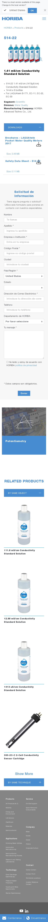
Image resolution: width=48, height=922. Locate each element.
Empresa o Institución (15, 237)
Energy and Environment (10, 813)
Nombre (8, 215)
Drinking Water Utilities (14, 843)
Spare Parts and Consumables (31, 809)
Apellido (9, 226)
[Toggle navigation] (44, 18)
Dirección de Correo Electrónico (21, 294)
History (28, 844)
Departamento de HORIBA (17, 316)
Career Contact (31, 870)
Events (28, 836)
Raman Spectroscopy (13, 893)
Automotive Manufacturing (11, 848)
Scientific (20, 102)
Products (18, 28)
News (28, 832)
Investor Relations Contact (32, 883)
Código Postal (12, 249)
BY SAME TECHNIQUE (19, 782)
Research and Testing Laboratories (13, 861)
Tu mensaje (10, 328)
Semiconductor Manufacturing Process (14, 854)
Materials (9, 826)
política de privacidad (26, 366)
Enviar (24, 393)
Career (28, 840)
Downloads (15, 127)
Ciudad (7, 260)
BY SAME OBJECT (17, 493)
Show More (24, 774)
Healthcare (9, 822)
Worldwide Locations (33, 878)
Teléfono (8, 305)
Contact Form (30, 874)
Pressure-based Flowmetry (11, 882)
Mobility (8, 808)
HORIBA (8, 28)
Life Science (10, 818)
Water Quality (21, 105)
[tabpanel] (24, 431)
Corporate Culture (32, 848)
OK (32, 11)
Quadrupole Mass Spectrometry (12, 888)
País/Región (11, 271)
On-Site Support (31, 803)
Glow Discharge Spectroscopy (11, 876)
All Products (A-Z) (12, 803)
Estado (7, 282)
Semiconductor (11, 830)
